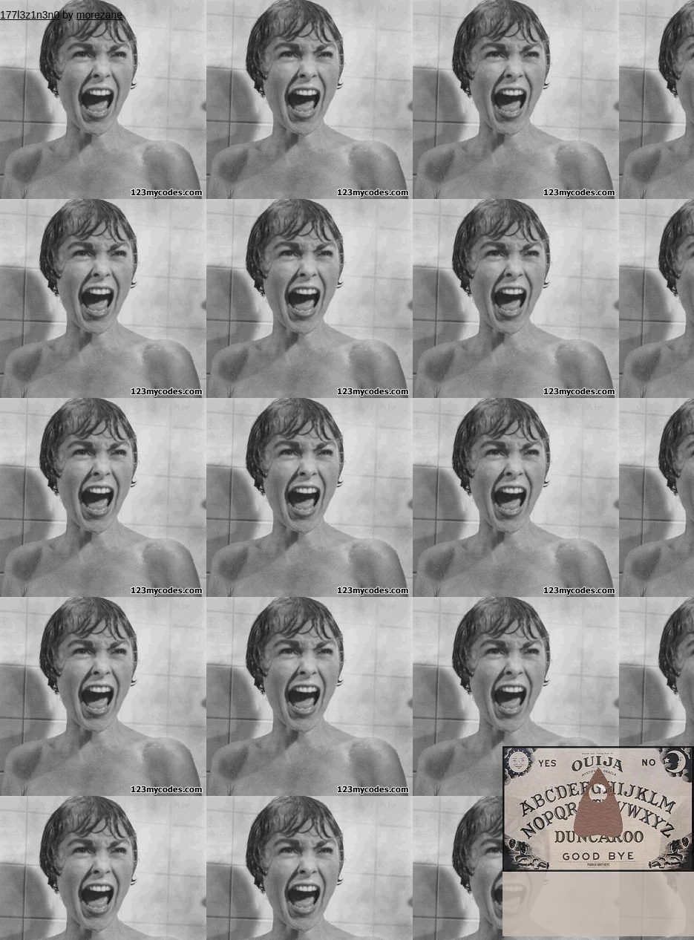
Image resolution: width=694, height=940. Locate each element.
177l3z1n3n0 (29, 15)
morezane (99, 15)
